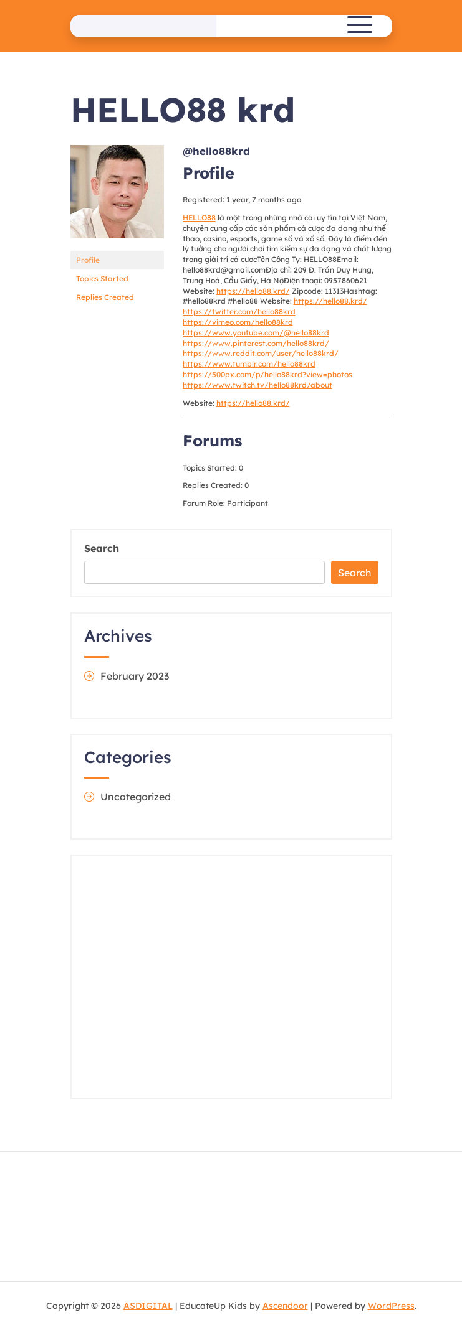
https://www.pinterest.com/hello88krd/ (256, 343)
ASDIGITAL (148, 1305)
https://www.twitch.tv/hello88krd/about (257, 385)
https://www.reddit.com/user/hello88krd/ (261, 353)
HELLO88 (199, 217)
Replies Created (105, 297)
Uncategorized (135, 796)
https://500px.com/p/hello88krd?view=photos (267, 374)
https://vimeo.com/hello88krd (238, 322)
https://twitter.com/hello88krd (239, 311)
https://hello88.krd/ (253, 291)
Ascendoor (285, 1305)
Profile (88, 260)
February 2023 (134, 676)
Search (101, 549)
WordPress (391, 1305)
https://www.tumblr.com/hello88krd (249, 363)
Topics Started (102, 278)
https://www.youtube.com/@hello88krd (256, 332)
